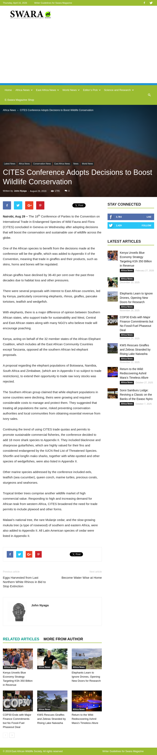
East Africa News (47, 90)
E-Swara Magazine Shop (19, 99)
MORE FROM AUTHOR (63, 639)
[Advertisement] (78, 54)
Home (8, 90)
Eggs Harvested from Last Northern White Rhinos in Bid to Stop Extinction (24, 582)
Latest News (9, 164)
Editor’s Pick (92, 90)
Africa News (24, 90)
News (75, 164)
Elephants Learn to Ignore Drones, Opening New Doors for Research (86, 676)
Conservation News (42, 164)
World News (71, 90)
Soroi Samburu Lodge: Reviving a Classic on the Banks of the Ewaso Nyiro (136, 395)
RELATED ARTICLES (21, 639)
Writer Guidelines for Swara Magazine (53, 3)
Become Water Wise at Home (82, 577)
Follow (146, 225)
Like (149, 216)
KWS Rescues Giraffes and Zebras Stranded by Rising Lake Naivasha (51, 718)
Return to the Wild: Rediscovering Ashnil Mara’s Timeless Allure (85, 718)
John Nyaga (20, 191)
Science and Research (119, 90)
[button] (149, 95)
